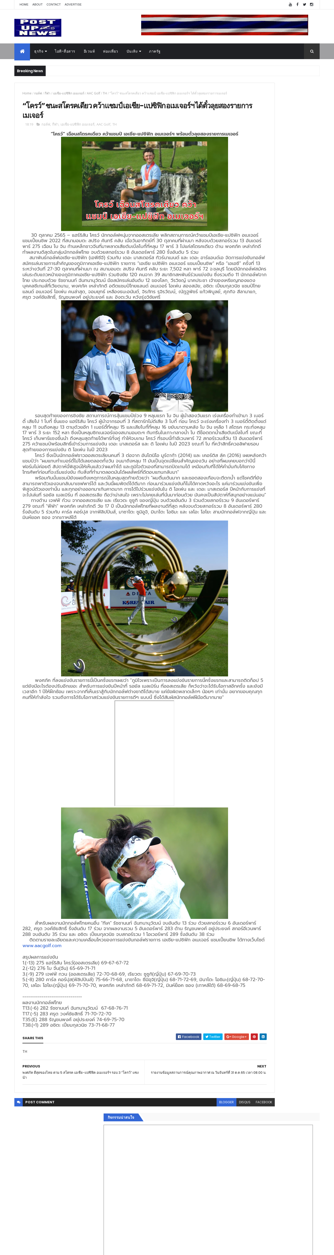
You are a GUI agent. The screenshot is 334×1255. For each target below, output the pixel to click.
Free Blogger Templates (76, 1248)
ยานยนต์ (232, 791)
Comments (296, 860)
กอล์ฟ (38, 93)
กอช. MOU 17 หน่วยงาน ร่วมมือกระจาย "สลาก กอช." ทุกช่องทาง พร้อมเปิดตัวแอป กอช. (282, 538)
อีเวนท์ (89, 51)
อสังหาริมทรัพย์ (237, 784)
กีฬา (47, 93)
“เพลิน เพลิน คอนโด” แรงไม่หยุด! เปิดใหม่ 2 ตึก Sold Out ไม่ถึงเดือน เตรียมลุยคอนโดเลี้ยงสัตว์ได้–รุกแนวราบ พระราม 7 (283, 519)
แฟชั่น (230, 828)
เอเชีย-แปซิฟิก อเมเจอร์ (68, 93)
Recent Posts (249, 860)
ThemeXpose (43, 1248)
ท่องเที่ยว (110, 51)
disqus (184, 1220)
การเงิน (231, 809)
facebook (204, 1220)
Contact (54, 4)
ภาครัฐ (155, 51)
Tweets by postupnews (246, 492)
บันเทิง (132, 51)
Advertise (73, 4)
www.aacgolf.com (113, 1058)
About (37, 4)
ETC (231, 886)
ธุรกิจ (38, 51)
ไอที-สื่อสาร (65, 51)
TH (105, 93)
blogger (166, 1220)
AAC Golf (93, 93)
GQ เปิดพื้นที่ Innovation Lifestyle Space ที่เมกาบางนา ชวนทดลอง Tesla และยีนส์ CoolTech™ (283, 562)
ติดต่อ (229, 847)
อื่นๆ (228, 840)
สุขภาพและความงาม (242, 822)
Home (24, 4)
